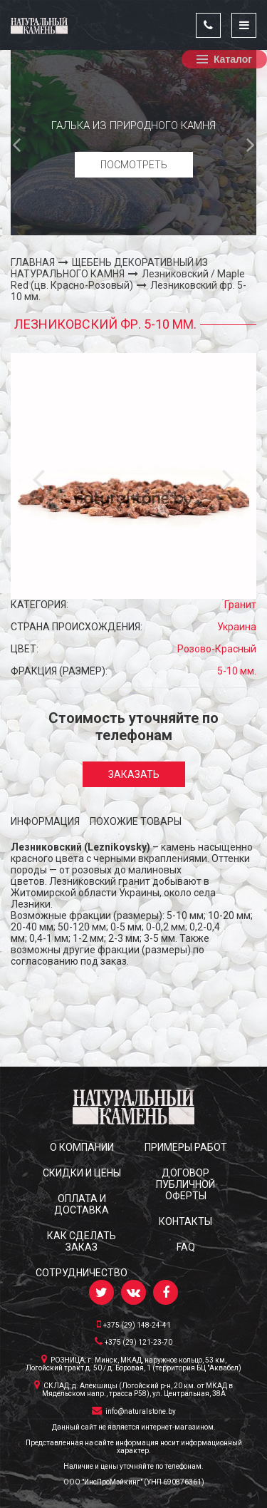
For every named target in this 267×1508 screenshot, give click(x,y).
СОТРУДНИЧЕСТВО (81, 1272)
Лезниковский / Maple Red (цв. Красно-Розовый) (128, 279)
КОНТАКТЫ (185, 1221)
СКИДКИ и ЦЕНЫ (82, 1173)
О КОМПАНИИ (82, 1147)
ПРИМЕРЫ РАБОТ (186, 1147)
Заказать (133, 774)
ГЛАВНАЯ (33, 262)
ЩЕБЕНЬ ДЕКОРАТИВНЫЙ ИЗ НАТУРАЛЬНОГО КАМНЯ (109, 268)
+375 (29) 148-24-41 (134, 1324)
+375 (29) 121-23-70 (133, 1341)
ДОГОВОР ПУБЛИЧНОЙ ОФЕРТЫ (185, 1184)
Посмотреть (133, 164)
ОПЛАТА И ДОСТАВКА (81, 1204)
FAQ (186, 1247)
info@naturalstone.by (134, 1410)
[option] (133, 142)
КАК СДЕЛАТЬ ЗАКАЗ (81, 1241)
